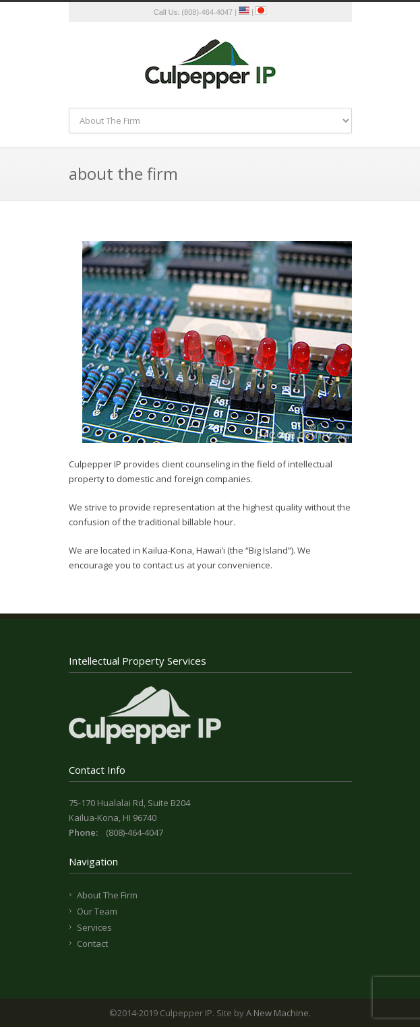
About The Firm (107, 895)
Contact (92, 943)
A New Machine (277, 1013)
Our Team (97, 911)
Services (94, 927)
